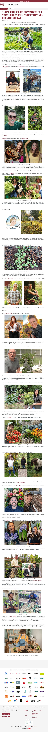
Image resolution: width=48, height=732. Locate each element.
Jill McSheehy (4, 138)
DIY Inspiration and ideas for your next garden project (21, 236)
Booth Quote (3, 8)
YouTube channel (19, 617)
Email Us (26, 713)
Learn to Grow (7, 382)
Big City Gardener (16, 588)
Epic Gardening (18, 485)
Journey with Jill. (25, 138)
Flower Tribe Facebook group (11, 204)
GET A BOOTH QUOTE (24, 1)
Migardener (9, 417)
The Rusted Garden (17, 103)
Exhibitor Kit (34, 708)
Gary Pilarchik (4, 103)
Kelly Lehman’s (11, 173)
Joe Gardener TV (9, 278)
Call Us (26, 715)
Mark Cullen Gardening (37, 580)
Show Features (42, 712)
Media (26, 712)
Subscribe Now (6, 714)
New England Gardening (12, 346)
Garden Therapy (10, 479)
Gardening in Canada (8, 313)
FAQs (41, 710)
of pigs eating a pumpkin (21, 482)
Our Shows (26, 710)
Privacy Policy (34, 726)
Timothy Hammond (13, 616)
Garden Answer (21, 66)
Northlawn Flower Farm (10, 520)
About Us (26, 708)
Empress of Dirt (31, 207)
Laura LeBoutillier (5, 66)
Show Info (41, 708)
